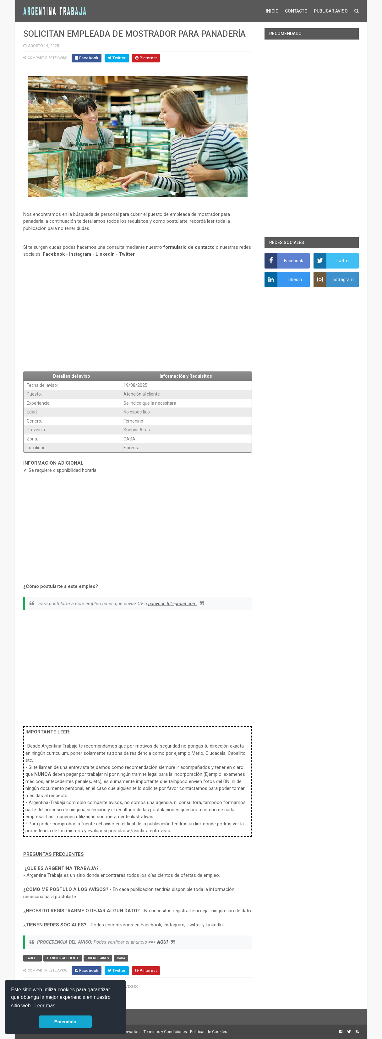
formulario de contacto (189, 247)
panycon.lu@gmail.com (172, 603)
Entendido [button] (65, 1021)
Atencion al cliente (62, 958)
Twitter (127, 254)
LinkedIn (105, 254)
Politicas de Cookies (208, 1031)
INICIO (272, 10)
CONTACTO (296, 10)
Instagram (80, 254)
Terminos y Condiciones (165, 1031)
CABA (121, 958)
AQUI (162, 942)
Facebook (54, 254)
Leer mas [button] (45, 1005)
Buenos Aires (98, 958)
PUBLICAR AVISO (331, 10)
